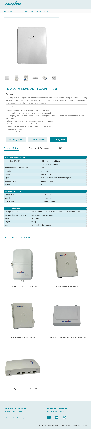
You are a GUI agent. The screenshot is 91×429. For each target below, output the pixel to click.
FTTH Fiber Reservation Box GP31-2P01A (23, 337)
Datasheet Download (39, 148)
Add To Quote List (16, 139)
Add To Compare (38, 139)
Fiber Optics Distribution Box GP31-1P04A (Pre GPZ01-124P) (67, 337)
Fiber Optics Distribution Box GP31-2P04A (24, 286)
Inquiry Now (59, 139)
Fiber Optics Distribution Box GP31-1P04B (24, 389)
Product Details (11, 148)
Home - (6, 11)
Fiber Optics (13, 11)
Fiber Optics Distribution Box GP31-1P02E (35, 11)
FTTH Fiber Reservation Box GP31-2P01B (67, 286)
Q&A (61, 148)
